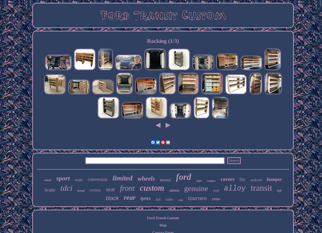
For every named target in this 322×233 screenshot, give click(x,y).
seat (110, 189)
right (199, 180)
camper (211, 180)
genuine (196, 188)
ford (183, 177)
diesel (165, 180)
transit (261, 187)
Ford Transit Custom (163, 218)
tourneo (197, 198)
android (256, 180)
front (127, 188)
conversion (98, 179)
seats (79, 180)
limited (123, 178)
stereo (174, 190)
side (180, 200)
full (158, 199)
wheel (47, 180)
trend (81, 190)
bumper (274, 179)
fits (242, 179)
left (279, 190)
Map (163, 225)
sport (63, 178)
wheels (146, 178)
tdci (66, 187)
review (95, 190)
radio (169, 199)
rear (130, 197)
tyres (146, 198)
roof (216, 190)
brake (50, 189)
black (112, 198)
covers (227, 179)
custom (152, 187)
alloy (235, 188)
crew (216, 199)
